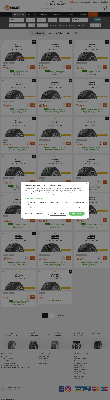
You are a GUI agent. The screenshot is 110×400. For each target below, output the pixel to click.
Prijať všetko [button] (76, 213)
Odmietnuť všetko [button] (58, 213)
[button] (55, 198)
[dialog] (55, 199)
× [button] (86, 183)
